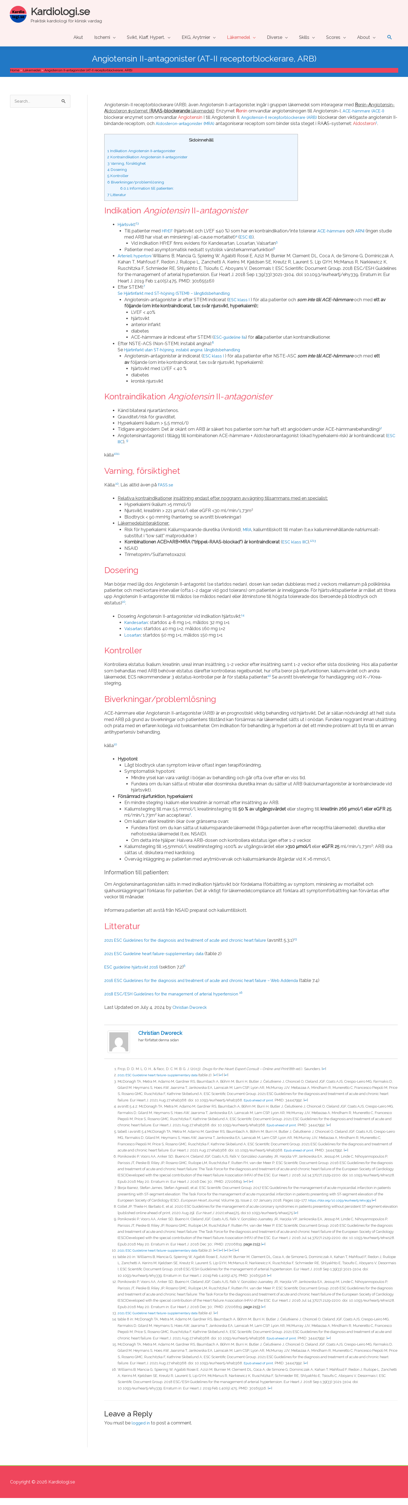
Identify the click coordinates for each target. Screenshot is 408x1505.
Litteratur (118, 201)
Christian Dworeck (191, 1014)
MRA (248, 536)
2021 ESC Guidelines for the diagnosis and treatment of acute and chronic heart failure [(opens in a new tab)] (192, 947)
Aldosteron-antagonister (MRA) (218, 124)
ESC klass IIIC (296, 549)
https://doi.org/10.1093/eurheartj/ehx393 (343, 1207)
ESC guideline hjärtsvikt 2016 (133, 973)
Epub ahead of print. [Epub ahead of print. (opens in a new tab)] (260, 1370)
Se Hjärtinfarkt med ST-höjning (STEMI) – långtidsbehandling (180, 300)
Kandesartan (137, 629)
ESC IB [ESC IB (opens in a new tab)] (260, 243)
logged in (141, 1430)
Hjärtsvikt (127, 231)
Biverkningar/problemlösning (138, 188)
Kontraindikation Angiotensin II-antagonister (153, 163)
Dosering (118, 176)
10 (115, 460)
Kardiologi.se (64, 11)
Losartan (133, 641)
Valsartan (134, 635)
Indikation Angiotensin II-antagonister (146, 157)
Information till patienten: (150, 195)
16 (253, 999)
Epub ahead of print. (260, 1107)
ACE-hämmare (334, 237)
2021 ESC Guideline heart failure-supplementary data (162, 1082)
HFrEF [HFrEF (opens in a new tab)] (168, 237)
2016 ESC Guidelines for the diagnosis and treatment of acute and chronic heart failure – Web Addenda (210, 987)
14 (242, 622)
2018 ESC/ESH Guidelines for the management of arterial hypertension (178, 1000)
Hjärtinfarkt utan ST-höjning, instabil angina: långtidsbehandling (188, 356)
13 (317, 548)
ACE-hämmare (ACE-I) (366, 111)
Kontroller (119, 182)
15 (310, 946)
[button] (390, 38)
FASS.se (166, 491)
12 (314, 548)
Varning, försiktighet (128, 170)
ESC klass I (240, 306)
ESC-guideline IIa (231, 344)
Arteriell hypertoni (136, 262)
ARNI (365, 237)
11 (118, 460)
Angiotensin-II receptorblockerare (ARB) (282, 118)
